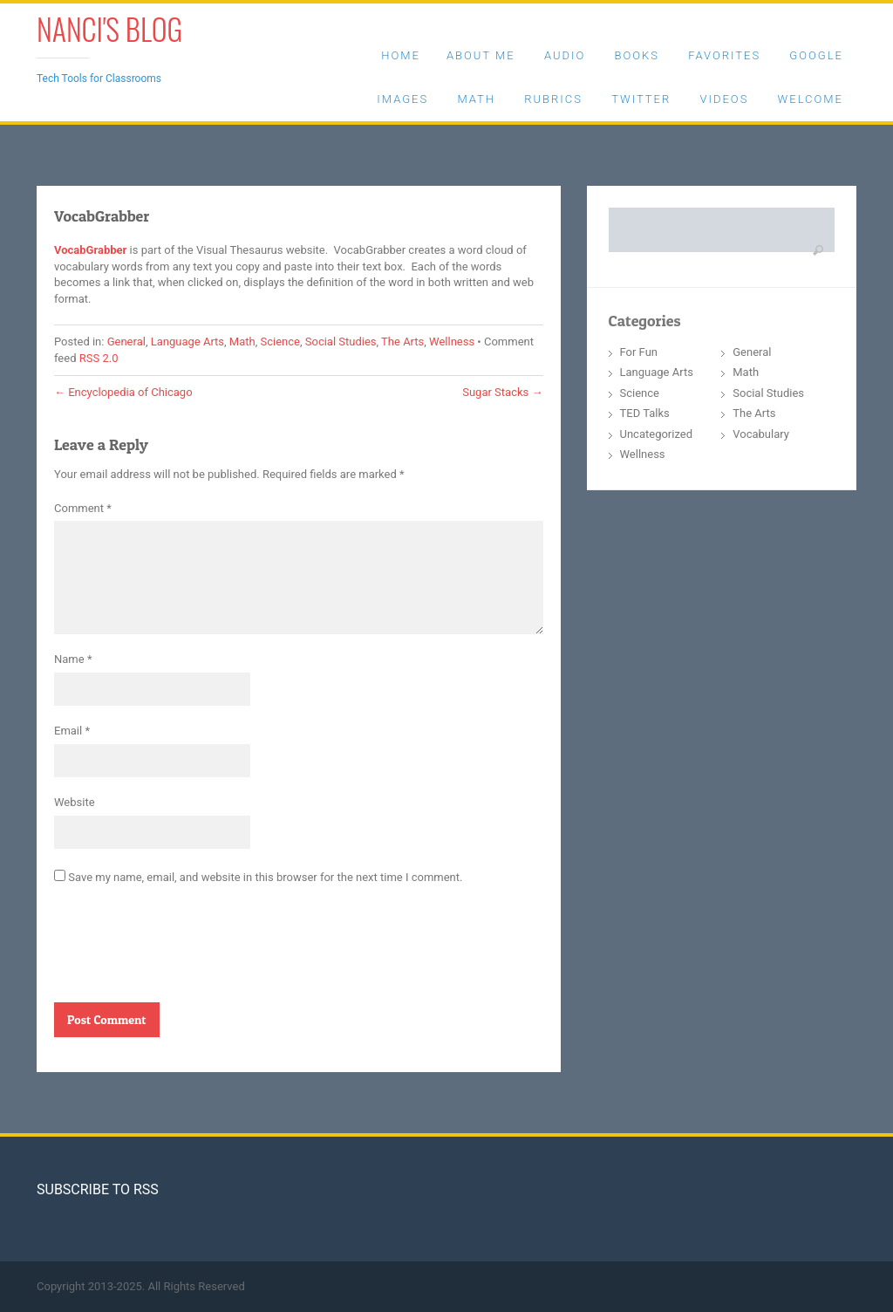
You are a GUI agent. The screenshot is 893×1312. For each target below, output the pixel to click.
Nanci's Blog (109, 28)
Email (72, 730)
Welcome (810, 99)
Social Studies (341, 341)
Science (280, 341)
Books (636, 55)
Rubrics (553, 99)
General (126, 341)
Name (73, 659)
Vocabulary (761, 434)
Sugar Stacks (502, 392)
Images (402, 99)
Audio (564, 55)
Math (476, 99)
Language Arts (187, 341)
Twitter (641, 99)
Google (816, 55)
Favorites (724, 55)
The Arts (402, 341)
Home (400, 55)
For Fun (639, 352)
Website (74, 802)
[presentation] (186, 951)
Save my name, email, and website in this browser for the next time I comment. (265, 877)
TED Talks (645, 413)
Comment (83, 508)
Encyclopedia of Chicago (123, 392)
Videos (723, 99)
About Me (480, 55)
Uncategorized (656, 434)
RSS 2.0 (99, 358)
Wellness (451, 341)
